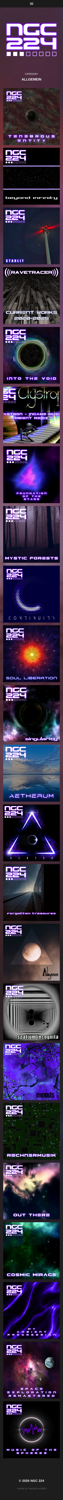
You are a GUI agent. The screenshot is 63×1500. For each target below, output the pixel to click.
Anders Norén (37, 1488)
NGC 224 (37, 1480)
